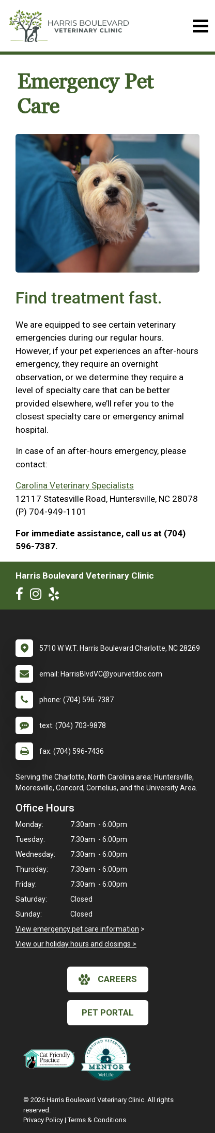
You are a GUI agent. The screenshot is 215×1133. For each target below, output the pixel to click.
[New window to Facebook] (22, 596)
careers (108, 979)
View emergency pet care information (77, 929)
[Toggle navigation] (200, 26)
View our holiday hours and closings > (76, 944)
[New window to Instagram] (38, 596)
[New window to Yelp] (56, 596)
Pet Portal (108, 1012)
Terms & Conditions (97, 1120)
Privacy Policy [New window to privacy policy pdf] (43, 1120)
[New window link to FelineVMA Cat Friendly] (51, 1059)
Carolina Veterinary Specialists (75, 485)
